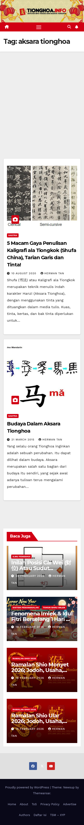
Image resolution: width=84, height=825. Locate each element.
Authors (24, 815)
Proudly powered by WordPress (27, 787)
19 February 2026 (30, 626)
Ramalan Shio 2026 (24, 658)
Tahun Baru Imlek (54, 607)
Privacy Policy (49, 804)
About (24, 804)
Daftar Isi (40, 815)
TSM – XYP (57, 815)
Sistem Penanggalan (26, 607)
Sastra (12, 235)
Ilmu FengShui (21, 556)
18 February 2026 (30, 677)
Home (12, 804)
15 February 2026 (30, 728)
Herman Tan (52, 273)
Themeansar (41, 793)
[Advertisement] (42, 96)
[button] (69, 27)
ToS (34, 804)
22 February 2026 (30, 575)
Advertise (69, 804)
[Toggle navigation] (39, 27)
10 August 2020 (24, 273)
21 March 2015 (23, 439)
